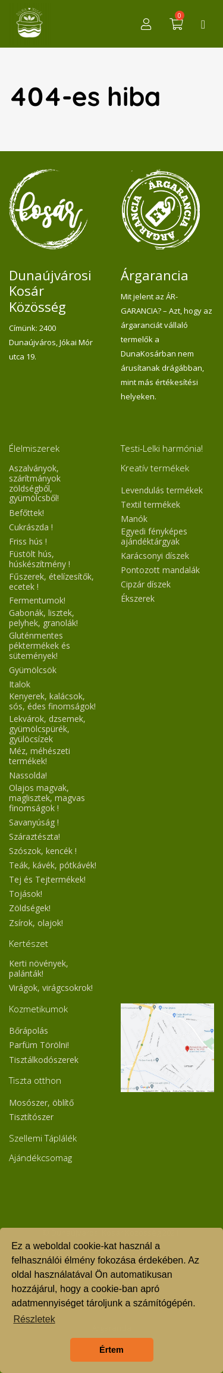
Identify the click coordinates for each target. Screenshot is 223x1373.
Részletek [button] (34, 1319)
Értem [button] (111, 1350)
